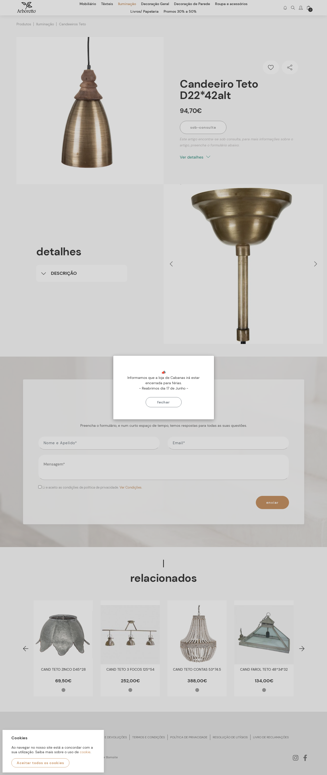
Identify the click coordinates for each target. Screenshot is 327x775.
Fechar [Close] (163, 402)
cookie (85, 752)
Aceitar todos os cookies (40, 763)
